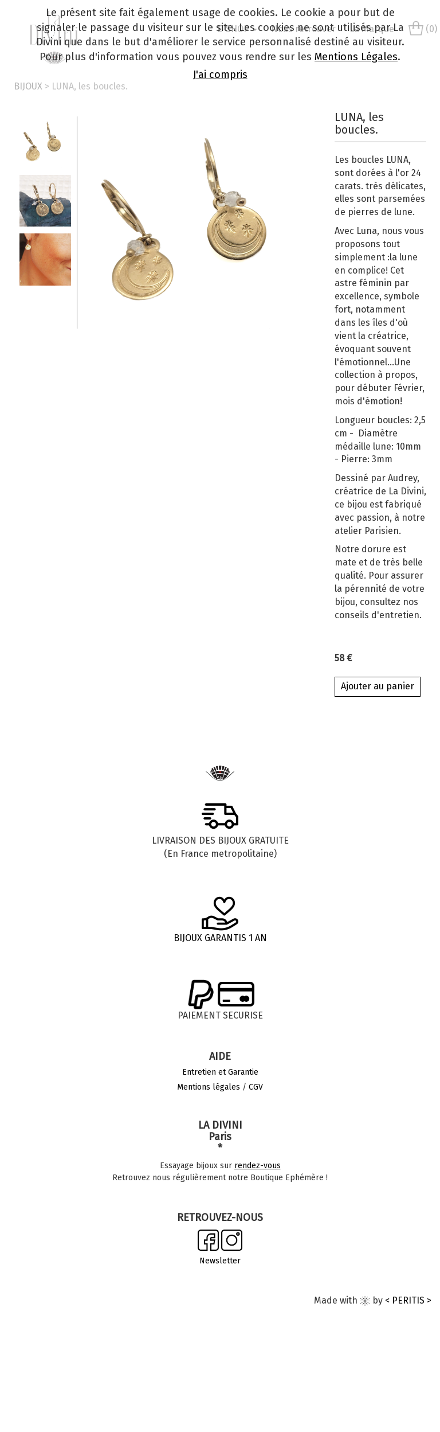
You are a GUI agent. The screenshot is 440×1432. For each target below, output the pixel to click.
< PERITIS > (408, 1300)
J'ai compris (220, 74)
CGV (256, 1087)
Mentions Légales (356, 56)
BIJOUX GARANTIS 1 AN (220, 937)
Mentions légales (208, 1087)
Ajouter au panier (377, 686)
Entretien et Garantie (220, 1072)
